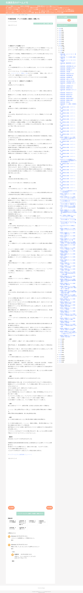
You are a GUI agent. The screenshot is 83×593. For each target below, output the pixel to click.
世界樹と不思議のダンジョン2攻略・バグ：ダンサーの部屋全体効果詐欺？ (68, 207)
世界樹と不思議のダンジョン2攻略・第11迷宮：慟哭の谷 (68, 284)
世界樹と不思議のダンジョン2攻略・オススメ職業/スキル (68, 233)
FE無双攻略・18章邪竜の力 (66, 69)
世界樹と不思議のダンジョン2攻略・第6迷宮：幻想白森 (68, 322)
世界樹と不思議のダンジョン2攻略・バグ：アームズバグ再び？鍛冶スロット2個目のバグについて (68, 332)
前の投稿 (49, 507)
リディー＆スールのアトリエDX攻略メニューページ (57, 7)
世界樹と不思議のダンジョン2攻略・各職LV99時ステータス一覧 (68, 239)
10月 (61, 50)
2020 (60, 39)
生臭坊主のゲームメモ (17, 2)
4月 (61, 346)
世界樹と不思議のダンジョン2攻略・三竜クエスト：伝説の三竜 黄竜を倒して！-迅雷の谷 (68, 287)
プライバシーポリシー (11, 11)
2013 (60, 360)
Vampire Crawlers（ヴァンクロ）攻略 (54, 12)
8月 (61, 339)
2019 (60, 41)
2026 (60, 28)
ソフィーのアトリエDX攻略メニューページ (35, 9)
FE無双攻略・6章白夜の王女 (66, 94)
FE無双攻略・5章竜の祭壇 (65, 96)
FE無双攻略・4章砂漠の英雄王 (66, 98)
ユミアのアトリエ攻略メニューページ (29, 11)
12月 (61, 46)
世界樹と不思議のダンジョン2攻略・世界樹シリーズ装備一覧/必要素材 (68, 242)
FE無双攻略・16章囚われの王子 (67, 73)
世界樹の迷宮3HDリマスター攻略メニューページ (47, 6)
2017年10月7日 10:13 (22, 544)
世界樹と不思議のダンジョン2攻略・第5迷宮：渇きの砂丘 (68, 336)
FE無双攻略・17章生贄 (65, 71)
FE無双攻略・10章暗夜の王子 (66, 86)
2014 (60, 358)
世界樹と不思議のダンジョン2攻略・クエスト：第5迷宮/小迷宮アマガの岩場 (68, 325)
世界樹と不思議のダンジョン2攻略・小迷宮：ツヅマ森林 (68, 263)
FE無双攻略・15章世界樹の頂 (66, 75)
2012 (60, 362)
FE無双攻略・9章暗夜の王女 (66, 87)
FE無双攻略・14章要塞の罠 (66, 77)
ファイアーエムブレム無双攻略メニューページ (20, 454)
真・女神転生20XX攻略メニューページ (47, 11)
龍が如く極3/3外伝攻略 (40, 12)
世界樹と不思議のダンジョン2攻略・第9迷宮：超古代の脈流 (68, 302)
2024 (60, 32)
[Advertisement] (30, 35)
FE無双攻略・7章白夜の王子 (66, 92)
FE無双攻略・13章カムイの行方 (67, 79)
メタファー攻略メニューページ (13, 6)
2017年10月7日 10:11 (22, 536)
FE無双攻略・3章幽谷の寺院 (66, 100)
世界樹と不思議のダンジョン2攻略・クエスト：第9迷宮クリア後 (68, 248)
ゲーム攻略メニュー (69, 9)
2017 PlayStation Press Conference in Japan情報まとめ (68, 200)
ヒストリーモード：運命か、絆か (19, 73)
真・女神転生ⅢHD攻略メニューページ (36, 7)
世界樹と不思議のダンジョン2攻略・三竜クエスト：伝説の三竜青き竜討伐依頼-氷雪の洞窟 (68, 291)
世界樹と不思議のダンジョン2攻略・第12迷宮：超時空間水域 (68, 277)
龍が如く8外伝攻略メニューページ (28, 6)
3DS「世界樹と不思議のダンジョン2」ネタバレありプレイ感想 (68, 216)
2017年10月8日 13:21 (26, 554)
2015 (60, 356)
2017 (60, 45)
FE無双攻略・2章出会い (65, 102)
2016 (60, 354)
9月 (61, 52)
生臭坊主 (16, 554)
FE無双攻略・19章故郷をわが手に (67, 68)
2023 (60, 34)
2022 (60, 35)
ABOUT (18, 11)
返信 (12, 540)
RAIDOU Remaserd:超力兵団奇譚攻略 (65, 11)
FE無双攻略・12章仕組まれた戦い (67, 81)
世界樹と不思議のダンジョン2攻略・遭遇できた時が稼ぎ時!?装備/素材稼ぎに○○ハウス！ (68, 280)
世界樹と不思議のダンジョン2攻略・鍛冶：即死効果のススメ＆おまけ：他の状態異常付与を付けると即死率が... (68, 212)
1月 (61, 352)
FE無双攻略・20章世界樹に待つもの (68, 66)
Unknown (13, 536)
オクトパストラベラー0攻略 (28, 12)
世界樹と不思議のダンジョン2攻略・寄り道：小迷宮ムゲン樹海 (68, 319)
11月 (61, 48)
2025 (60, 30)
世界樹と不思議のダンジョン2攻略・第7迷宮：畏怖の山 (68, 311)
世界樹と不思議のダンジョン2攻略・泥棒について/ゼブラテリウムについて (68, 229)
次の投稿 (11, 507)
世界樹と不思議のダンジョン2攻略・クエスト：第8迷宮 (68, 308)
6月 (61, 342)
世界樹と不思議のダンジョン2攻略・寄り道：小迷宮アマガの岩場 (68, 329)
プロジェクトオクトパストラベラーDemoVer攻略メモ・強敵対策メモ (68, 203)
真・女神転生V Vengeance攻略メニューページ (16, 7)
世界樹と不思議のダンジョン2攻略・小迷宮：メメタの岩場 (68, 266)
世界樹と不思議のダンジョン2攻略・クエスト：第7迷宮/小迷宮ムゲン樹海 (68, 315)
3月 (61, 348)
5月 (61, 344)
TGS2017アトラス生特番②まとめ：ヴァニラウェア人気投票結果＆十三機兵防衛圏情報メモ (68, 160)
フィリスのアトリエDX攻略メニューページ (15, 9)
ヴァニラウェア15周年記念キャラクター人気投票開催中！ (68, 191)
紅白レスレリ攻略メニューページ (13, 12)
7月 (61, 341)
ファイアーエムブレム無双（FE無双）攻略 (43, 23)
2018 (60, 43)
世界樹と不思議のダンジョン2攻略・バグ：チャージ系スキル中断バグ (68, 197)
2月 (61, 350)
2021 (60, 37)
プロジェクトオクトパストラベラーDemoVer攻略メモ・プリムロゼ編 (68, 219)
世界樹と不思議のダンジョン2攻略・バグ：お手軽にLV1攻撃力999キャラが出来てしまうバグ (68, 138)
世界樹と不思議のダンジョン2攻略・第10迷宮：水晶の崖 (68, 299)
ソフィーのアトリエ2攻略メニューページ (55, 9)
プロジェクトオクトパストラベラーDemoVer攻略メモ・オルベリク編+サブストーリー (68, 222)
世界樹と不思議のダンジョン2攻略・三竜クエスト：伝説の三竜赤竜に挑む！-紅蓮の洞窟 (68, 296)
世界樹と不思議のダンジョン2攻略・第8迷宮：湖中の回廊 (68, 305)
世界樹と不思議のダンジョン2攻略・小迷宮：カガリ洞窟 (68, 269)
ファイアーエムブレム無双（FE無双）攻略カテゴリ (30, 513)
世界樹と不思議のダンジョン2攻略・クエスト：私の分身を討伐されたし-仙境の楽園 (68, 273)
